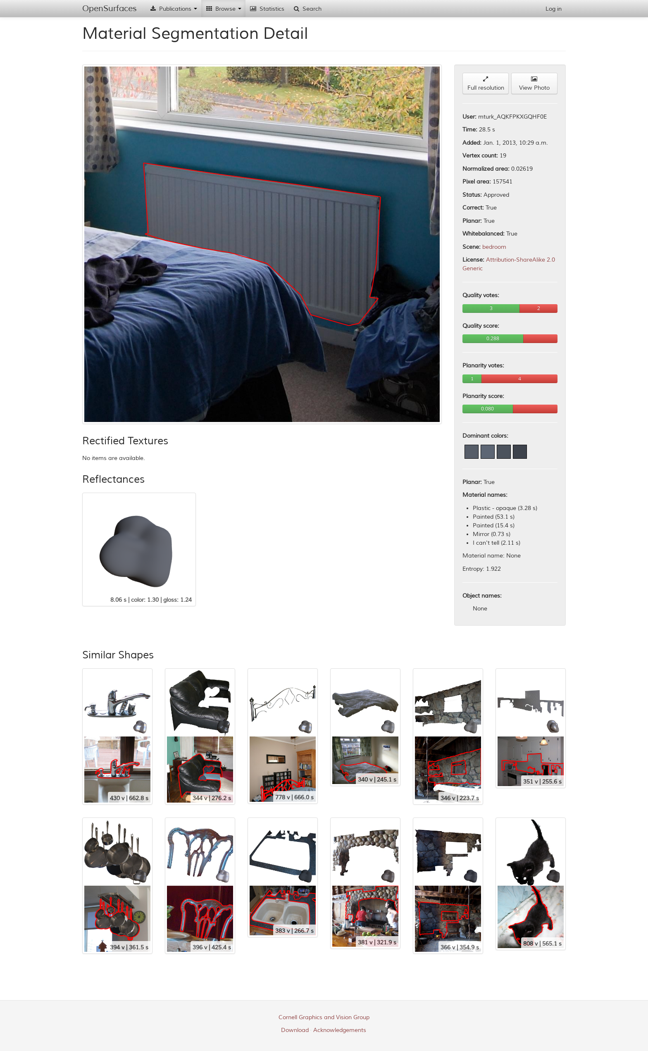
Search (307, 8)
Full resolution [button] (485, 83)
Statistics (267, 8)
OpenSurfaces (109, 8)
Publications (173, 8)
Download (295, 1030)
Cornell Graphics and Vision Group (324, 1017)
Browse (223, 8)
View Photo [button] (534, 83)
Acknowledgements (339, 1030)
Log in (554, 8)
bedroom (494, 246)
